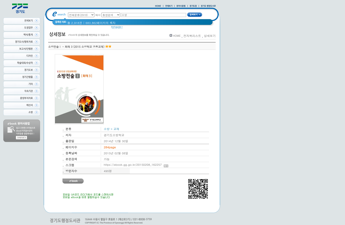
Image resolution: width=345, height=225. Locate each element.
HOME (177, 35)
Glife (184, 28)
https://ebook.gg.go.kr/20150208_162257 (136, 164)
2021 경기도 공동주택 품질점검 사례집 (151, 28)
